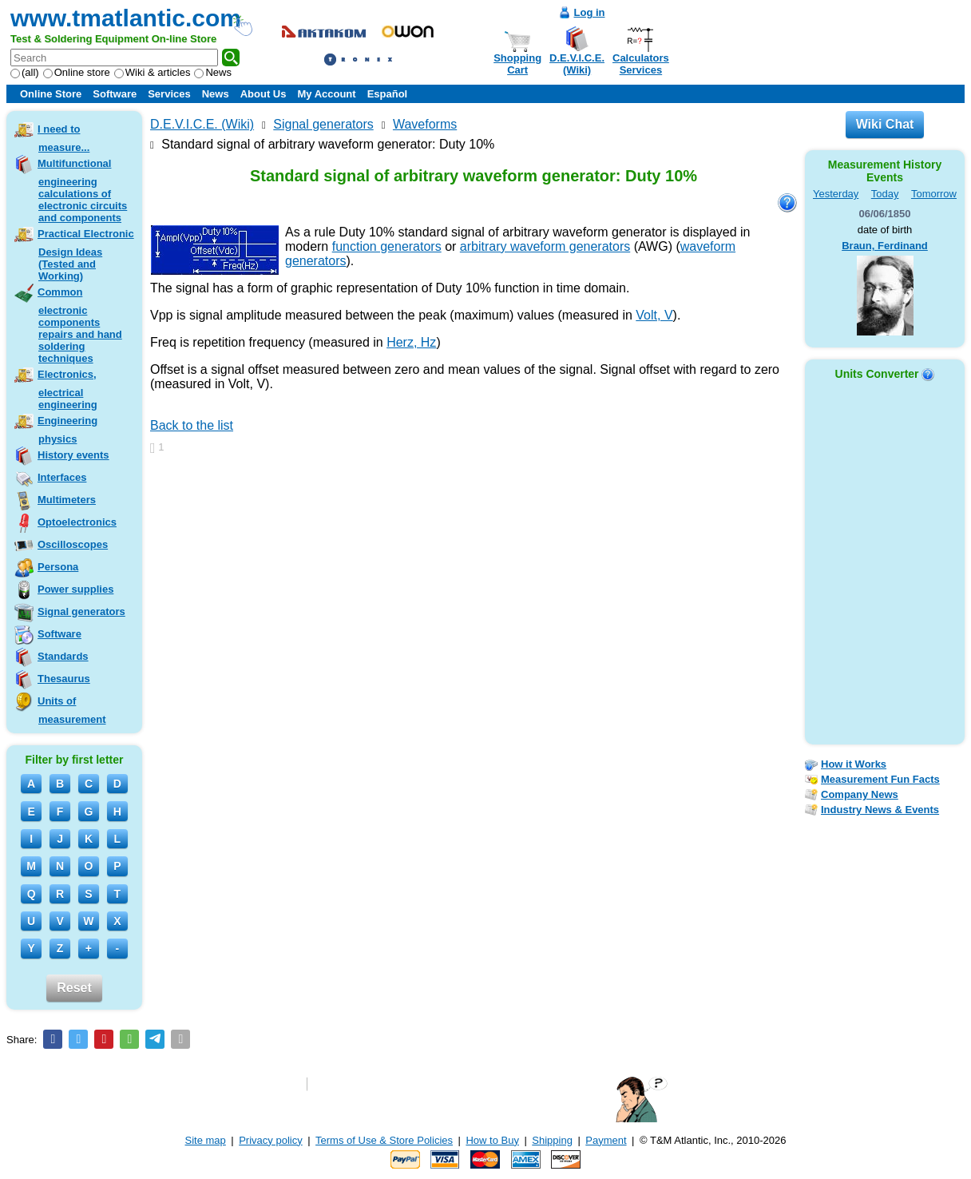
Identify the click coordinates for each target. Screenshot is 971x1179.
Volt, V (654, 315)
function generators (387, 246)
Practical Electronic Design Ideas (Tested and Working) (86, 255)
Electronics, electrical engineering (67, 389)
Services (169, 94)
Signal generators (81, 611)
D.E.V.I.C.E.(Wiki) (576, 64)
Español (387, 94)
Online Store (50, 94)
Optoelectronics (77, 522)
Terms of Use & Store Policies (384, 1140)
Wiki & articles (152, 72)
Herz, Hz (411, 342)
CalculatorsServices (640, 64)
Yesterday (835, 194)
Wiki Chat (885, 124)
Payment (605, 1140)
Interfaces (62, 477)
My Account (326, 94)
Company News (859, 794)
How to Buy (492, 1140)
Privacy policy (270, 1140)
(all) (24, 72)
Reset (74, 987)
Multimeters (67, 500)
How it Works (853, 764)
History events (73, 455)
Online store (76, 72)
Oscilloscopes (73, 544)
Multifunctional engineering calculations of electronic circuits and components (82, 190)
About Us (263, 94)
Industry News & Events (880, 810)
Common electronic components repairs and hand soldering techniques (80, 325)
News (213, 72)
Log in (589, 12)
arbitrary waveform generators (545, 246)
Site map (205, 1140)
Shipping (552, 1140)
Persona (58, 567)
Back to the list (191, 425)
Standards (63, 656)
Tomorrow (934, 194)
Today (885, 194)
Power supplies (75, 589)
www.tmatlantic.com (125, 18)
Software (115, 94)
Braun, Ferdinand (885, 246)
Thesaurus (64, 679)
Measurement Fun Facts (880, 779)
